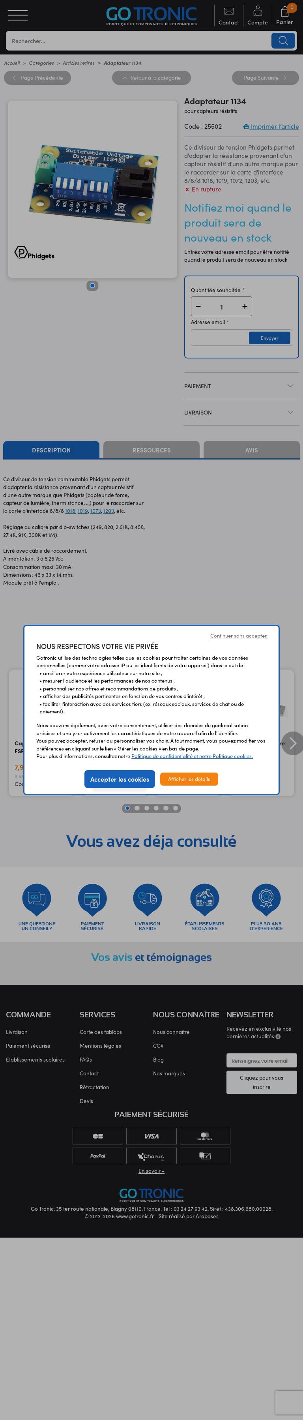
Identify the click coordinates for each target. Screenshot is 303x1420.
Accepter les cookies (119, 779)
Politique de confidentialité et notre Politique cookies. (192, 756)
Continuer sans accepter (238, 635)
